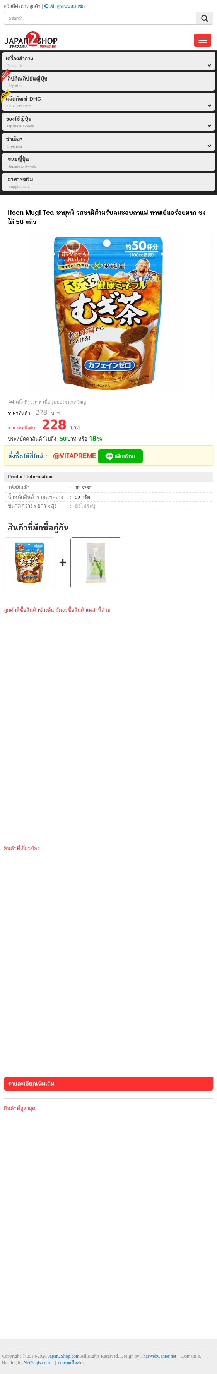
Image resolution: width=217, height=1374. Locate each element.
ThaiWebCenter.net (158, 1356)
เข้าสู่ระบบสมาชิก (64, 6)
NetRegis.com (37, 1362)
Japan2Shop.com (64, 1356)
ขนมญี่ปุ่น (22, 163)
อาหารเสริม (20, 183)
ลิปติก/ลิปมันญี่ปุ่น (25, 80)
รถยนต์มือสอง (71, 1362)
